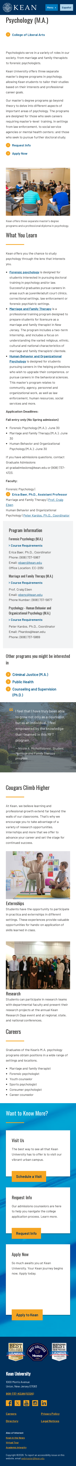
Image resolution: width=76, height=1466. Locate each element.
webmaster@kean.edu (32, 1458)
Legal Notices (50, 1421)
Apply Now (19, 153)
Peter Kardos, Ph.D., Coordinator (46, 515)
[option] (66, 7)
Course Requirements (26, 545)
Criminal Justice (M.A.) (30, 674)
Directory (12, 1421)
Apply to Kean (27, 1315)
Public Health (23, 682)
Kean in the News (15, 1437)
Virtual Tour (12, 1442)
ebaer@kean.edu (30, 563)
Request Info (21, 145)
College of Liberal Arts (28, 35)
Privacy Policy (50, 1413)
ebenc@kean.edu (30, 595)
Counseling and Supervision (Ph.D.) (34, 692)
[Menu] (51, 7)
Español (66, 7)
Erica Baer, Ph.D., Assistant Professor (39, 494)
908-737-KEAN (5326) (20, 1393)
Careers (11, 1413)
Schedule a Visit (29, 1176)
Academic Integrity (16, 1447)
